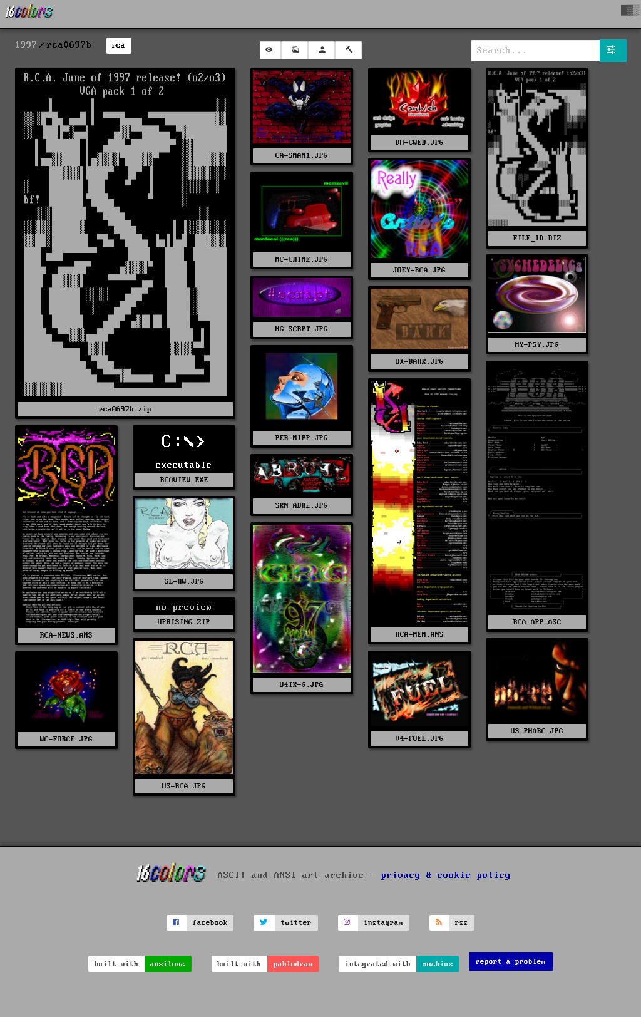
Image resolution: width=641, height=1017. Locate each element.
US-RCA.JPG (184, 786)
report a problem (511, 962)
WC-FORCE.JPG (66, 739)
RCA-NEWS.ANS (66, 635)
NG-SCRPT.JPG (301, 329)
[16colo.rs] (29, 14)
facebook (210, 923)
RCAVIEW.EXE (184, 480)
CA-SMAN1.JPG (301, 156)
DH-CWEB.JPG (420, 142)
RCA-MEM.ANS (420, 635)
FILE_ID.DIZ (537, 238)
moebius (438, 964)
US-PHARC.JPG (537, 731)
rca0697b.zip (125, 409)
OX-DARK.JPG (420, 362)
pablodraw (293, 964)
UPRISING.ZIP (184, 622)
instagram (383, 923)
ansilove (167, 964)
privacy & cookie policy (446, 875)
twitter (296, 923)
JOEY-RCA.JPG (419, 270)
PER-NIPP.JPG (301, 438)
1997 (26, 45)
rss (461, 923)
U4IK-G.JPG (302, 685)
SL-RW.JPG (184, 581)
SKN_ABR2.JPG (301, 506)
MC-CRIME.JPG (301, 260)
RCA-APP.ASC (537, 622)
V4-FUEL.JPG (420, 739)
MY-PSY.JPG (537, 345)
